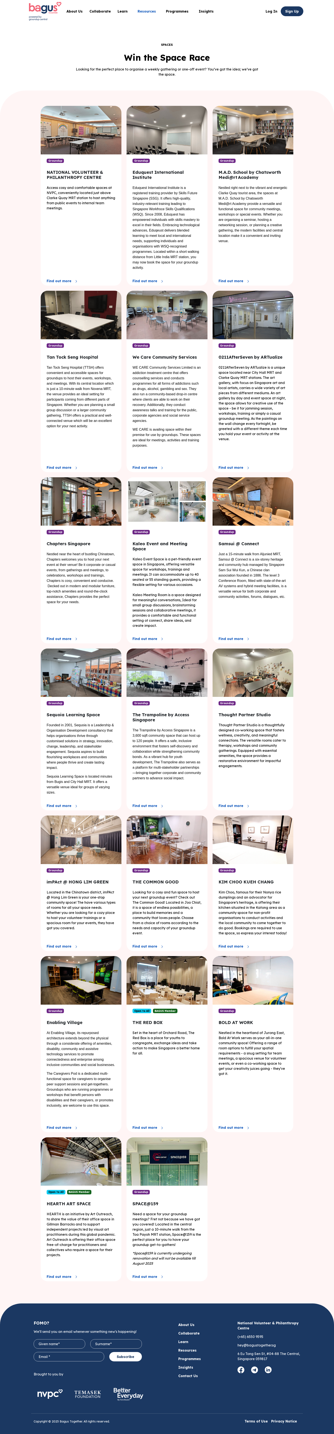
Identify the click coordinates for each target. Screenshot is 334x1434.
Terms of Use (256, 1421)
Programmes (179, 11)
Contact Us (188, 1376)
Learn (183, 1342)
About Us (74, 11)
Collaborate (100, 11)
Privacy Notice (284, 1421)
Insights (206, 11)
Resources (187, 1350)
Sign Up (292, 11)
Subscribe (125, 1357)
